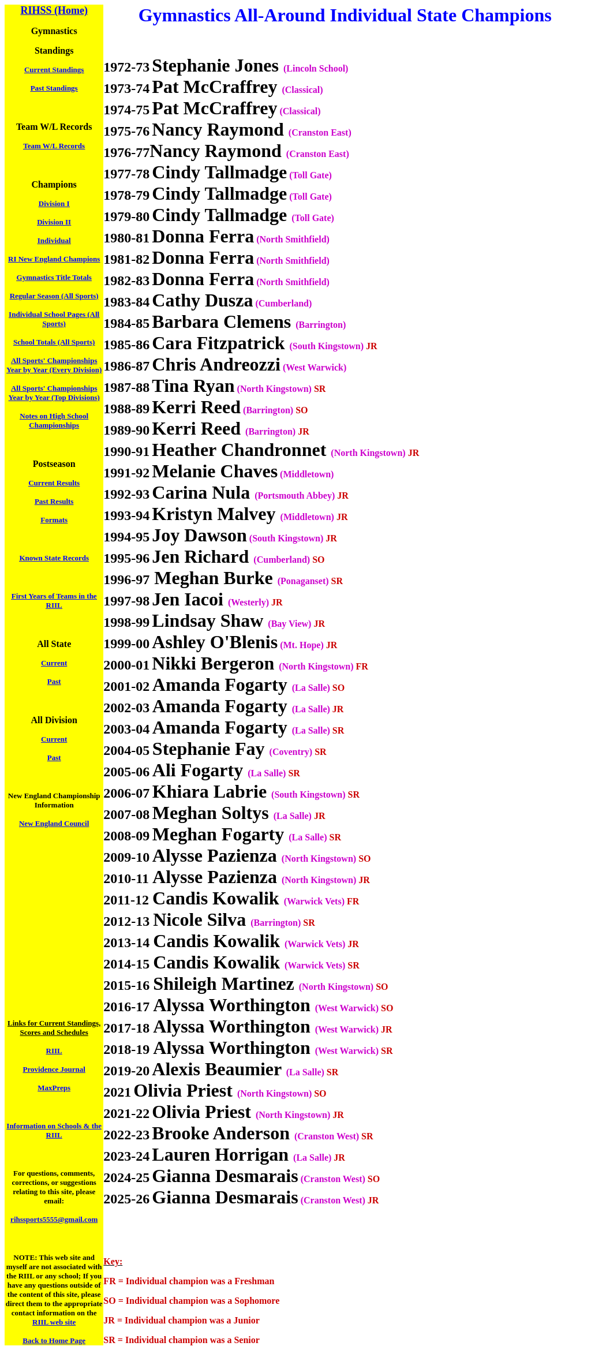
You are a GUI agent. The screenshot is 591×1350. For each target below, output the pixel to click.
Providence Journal (54, 1069)
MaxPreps (54, 1087)
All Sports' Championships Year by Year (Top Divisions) (54, 393)
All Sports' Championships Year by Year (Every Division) (54, 365)
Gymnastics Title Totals (54, 277)
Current (54, 663)
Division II (54, 222)
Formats (54, 519)
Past (54, 681)
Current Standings (54, 69)
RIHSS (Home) (54, 10)
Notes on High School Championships (54, 420)
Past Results (54, 501)
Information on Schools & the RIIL (54, 1130)
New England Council (54, 823)
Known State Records (54, 558)
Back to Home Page (54, 1340)
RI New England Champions (54, 259)
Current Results (54, 482)
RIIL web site (54, 1322)
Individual (54, 240)
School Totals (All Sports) (54, 342)
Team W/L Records (54, 145)
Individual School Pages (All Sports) (54, 319)
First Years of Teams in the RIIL (54, 600)
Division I (54, 203)
